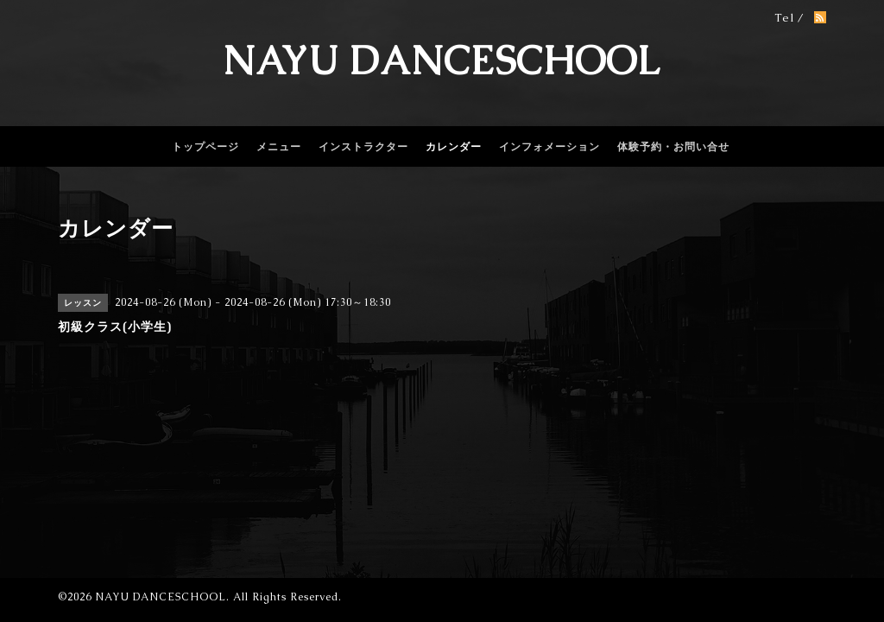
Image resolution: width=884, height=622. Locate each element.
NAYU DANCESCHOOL (442, 60)
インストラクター (363, 147)
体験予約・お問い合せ (673, 147)
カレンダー (454, 147)
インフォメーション (549, 147)
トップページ (205, 147)
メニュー (278, 147)
